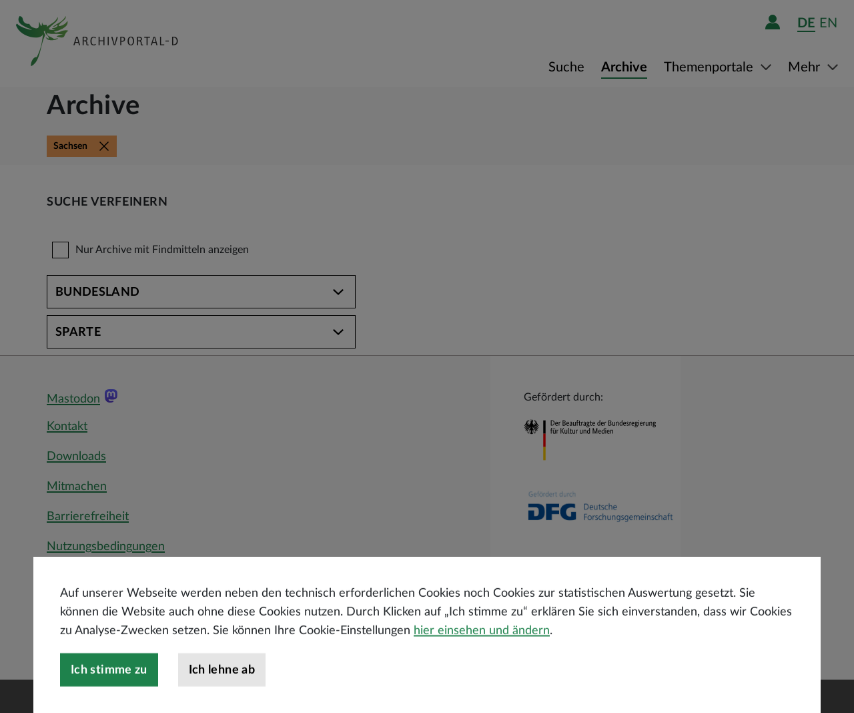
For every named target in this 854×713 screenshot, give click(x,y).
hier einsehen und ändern (482, 655)
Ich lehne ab (222, 694)
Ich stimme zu (109, 694)
